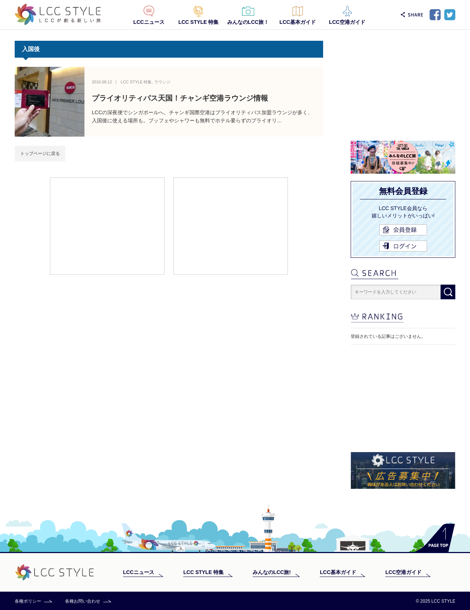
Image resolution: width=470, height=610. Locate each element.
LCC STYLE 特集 (198, 22)
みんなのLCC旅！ (248, 22)
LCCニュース (148, 22)
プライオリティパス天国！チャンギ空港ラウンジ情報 (180, 98)
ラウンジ (162, 82)
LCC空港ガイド (347, 22)
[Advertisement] (107, 225)
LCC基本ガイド (297, 22)
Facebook (435, 14)
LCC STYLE (58, 14)
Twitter (449, 14)
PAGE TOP (435, 538)
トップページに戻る (40, 153)
